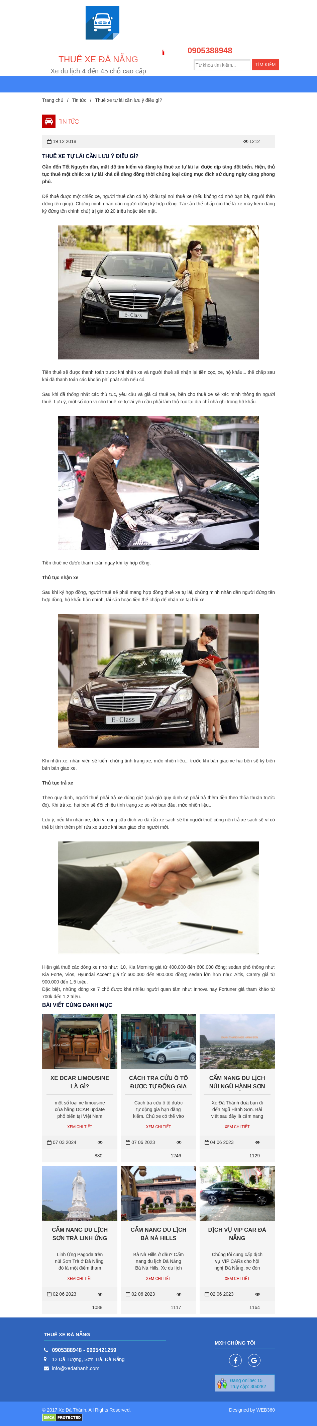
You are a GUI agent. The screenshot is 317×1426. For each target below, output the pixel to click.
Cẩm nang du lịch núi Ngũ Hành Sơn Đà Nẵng (237, 1083)
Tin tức (79, 100)
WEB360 (265, 1410)
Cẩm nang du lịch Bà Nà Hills (158, 1234)
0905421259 (101, 1350)
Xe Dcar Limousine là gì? (79, 1082)
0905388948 (210, 50)
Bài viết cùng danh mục (77, 1005)
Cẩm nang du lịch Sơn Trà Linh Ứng (80, 1234)
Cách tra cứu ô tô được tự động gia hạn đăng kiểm (158, 1083)
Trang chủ (53, 100)
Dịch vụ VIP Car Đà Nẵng (237, 1234)
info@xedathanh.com (75, 1368)
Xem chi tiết (79, 1127)
